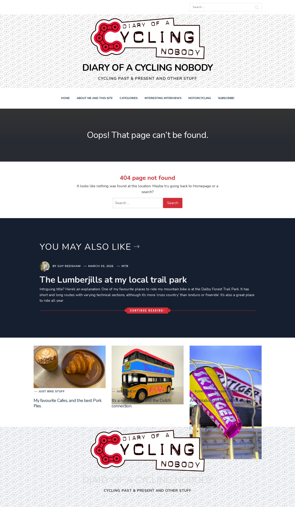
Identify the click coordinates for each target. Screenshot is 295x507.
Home (65, 98)
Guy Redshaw (69, 266)
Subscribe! (226, 98)
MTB (125, 266)
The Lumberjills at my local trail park (113, 280)
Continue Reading (147, 310)
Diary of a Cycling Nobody (147, 67)
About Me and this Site (95, 98)
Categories (129, 98)
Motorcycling (199, 98)
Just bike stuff (52, 391)
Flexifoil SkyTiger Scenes (217, 391)
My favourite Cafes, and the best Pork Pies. (68, 403)
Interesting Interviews (163, 98)
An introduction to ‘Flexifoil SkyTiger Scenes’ (223, 403)
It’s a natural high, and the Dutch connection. (141, 403)
